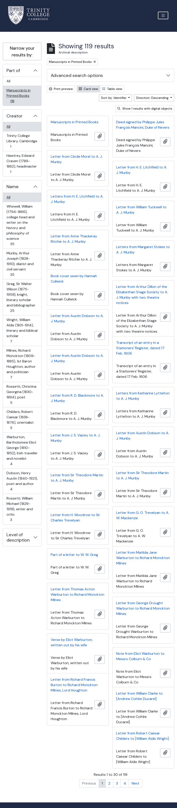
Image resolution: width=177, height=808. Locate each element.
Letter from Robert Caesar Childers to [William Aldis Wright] (142, 736)
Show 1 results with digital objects (144, 108)
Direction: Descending (152, 98)
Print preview (61, 89)
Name (13, 186)
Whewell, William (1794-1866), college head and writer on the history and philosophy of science (20, 225)
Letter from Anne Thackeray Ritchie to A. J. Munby (74, 239)
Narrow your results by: (22, 51)
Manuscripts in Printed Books (18, 95)
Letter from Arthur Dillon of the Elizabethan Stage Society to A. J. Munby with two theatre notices (142, 294)
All (8, 81)
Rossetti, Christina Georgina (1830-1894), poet (21, 394)
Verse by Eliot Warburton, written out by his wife (72, 642)
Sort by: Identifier (114, 98)
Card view (88, 89)
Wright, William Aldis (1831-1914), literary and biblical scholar (21, 330)
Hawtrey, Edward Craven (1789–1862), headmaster (21, 163)
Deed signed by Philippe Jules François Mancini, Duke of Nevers (142, 125)
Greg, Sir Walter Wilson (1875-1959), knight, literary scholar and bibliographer (20, 297)
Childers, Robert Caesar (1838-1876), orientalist (20, 420)
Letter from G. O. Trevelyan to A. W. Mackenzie (142, 515)
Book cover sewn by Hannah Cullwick (74, 279)
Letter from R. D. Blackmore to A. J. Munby (77, 398)
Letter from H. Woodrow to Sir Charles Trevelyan (75, 517)
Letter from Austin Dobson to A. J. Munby (77, 318)
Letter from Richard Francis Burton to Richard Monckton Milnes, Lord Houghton (74, 685)
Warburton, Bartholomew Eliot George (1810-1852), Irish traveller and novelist (22, 450)
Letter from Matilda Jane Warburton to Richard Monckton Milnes (143, 558)
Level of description (18, 537)
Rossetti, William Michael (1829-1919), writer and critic (19, 509)
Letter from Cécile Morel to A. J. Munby (77, 159)
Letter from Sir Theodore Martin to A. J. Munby (142, 475)
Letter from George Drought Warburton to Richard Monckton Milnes (143, 608)
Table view (112, 89)
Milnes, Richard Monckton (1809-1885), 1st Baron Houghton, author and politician (21, 364)
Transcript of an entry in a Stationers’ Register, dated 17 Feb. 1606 (140, 348)
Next (135, 783)
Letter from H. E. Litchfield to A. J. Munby (141, 170)
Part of (13, 70)
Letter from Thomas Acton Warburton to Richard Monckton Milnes (77, 594)
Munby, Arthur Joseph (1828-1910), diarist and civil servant (20, 263)
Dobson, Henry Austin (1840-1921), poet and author (22, 481)
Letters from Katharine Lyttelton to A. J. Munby (143, 396)
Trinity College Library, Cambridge (21, 141)
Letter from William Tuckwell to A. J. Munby (141, 210)
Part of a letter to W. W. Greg (74, 554)
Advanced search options (77, 75)
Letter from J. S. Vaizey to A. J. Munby (75, 438)
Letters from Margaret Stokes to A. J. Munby (143, 250)
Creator (14, 116)
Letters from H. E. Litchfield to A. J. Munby (77, 199)
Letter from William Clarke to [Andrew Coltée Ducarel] (139, 696)
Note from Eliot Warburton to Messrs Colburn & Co (140, 656)
